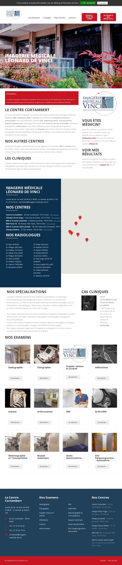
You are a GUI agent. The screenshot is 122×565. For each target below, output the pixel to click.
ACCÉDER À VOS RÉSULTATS (108, 17)
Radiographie (15, 367)
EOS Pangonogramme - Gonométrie (104, 458)
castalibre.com (23, 561)
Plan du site (112, 560)
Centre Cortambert (14, 215)
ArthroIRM (100, 411)
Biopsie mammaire (43, 456)
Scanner (12, 411)
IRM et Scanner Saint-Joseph (18, 227)
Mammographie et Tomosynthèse (17, 456)
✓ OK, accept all (88, 3)
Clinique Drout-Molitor (100, 526)
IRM (68, 411)
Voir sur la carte (54, 215)
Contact (72, 17)
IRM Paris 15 (97, 533)
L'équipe (47, 17)
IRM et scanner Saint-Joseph (103, 540)
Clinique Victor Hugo (14, 218)
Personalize (102, 3)
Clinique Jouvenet (98, 518)
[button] (76, 224)
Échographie (44, 367)
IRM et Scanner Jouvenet (16, 221)
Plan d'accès (59, 17)
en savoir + (15, 378)
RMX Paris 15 (11, 224)
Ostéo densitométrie (73, 456)
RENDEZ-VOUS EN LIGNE (89, 17)
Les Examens (34, 17)
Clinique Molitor (12, 229)
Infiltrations (101, 367)
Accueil (103, 560)
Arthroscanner (45, 411)
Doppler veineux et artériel (75, 367)
